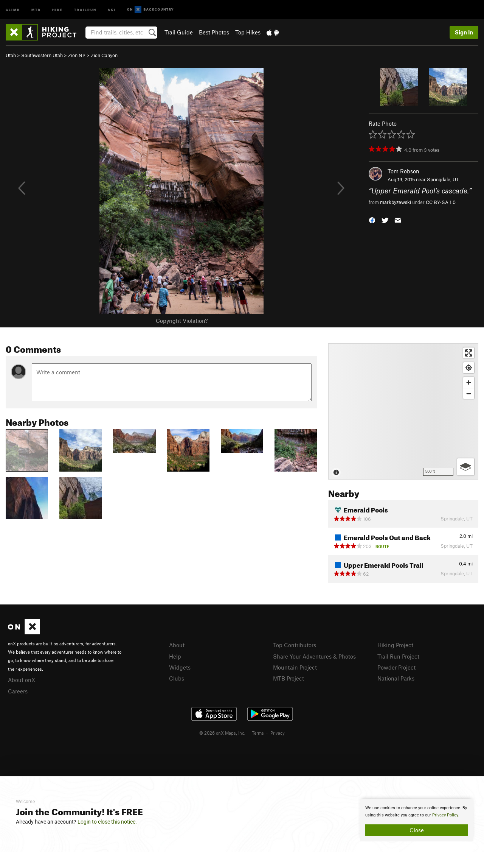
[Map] (403, 411)
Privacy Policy (445, 815)
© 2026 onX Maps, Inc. (222, 732)
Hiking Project (395, 645)
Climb (13, 9)
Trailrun (85, 9)
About (177, 645)
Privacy (277, 732)
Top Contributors (294, 645)
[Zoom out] (468, 393)
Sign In (464, 32)
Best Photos (214, 32)
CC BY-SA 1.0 (441, 202)
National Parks (395, 678)
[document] (416, 820)
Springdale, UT (443, 179)
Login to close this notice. (107, 822)
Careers (18, 691)
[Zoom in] (468, 382)
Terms (258, 732)
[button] (372, 219)
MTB (36, 9)
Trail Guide (178, 32)
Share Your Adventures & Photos (314, 656)
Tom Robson (403, 171)
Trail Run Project (398, 656)
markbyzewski (395, 202)
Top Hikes (248, 32)
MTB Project (288, 678)
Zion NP (76, 55)
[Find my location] (468, 367)
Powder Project (396, 667)
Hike (57, 9)
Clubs (176, 678)
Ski (112, 9)
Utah (11, 55)
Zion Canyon (104, 55)
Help (175, 656)
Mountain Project (295, 667)
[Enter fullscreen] (468, 352)
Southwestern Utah (42, 55)
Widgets (180, 667)
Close (417, 830)
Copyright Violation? (182, 320)
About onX (21, 679)
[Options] (465, 466)
